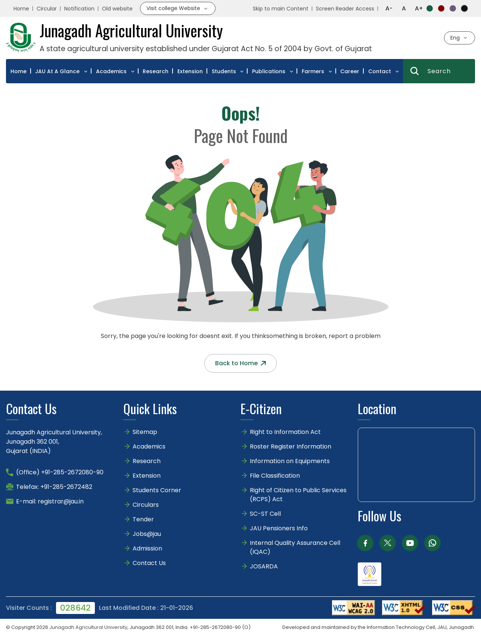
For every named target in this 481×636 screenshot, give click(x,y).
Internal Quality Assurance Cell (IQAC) (295, 547)
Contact (379, 71)
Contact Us (149, 563)
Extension (190, 71)
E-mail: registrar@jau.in (50, 501)
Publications (268, 71)
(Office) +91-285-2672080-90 (59, 472)
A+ (419, 8)
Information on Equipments (290, 461)
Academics (111, 71)
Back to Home (240, 363)
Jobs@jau (147, 534)
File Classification (275, 475)
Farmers (313, 71)
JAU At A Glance (57, 71)
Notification (79, 8)
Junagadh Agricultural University (88, 627)
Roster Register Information (290, 446)
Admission (147, 548)
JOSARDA (264, 566)
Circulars (146, 504)
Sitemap (145, 432)
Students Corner (157, 490)
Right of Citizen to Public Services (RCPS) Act (298, 494)
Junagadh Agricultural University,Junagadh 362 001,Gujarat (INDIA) (54, 441)
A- (389, 8)
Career (349, 71)
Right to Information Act (285, 432)
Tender (143, 519)
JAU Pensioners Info (279, 528)
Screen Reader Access (345, 8)
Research (155, 71)
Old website (117, 8)
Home (21, 8)
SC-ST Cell (265, 513)
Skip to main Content (280, 8)
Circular (47, 8)
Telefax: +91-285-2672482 (54, 487)
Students (224, 71)
